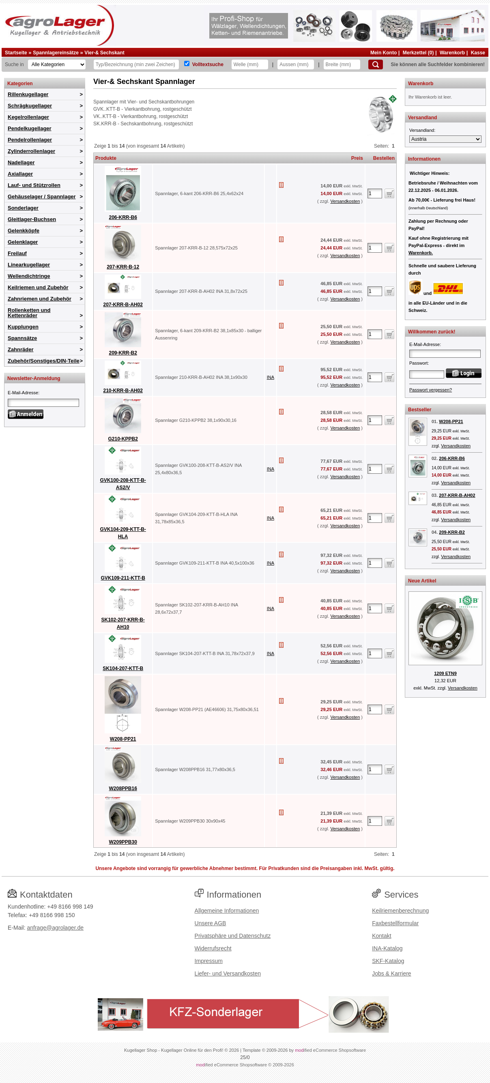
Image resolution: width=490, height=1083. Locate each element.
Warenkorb (452, 53)
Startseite (16, 53)
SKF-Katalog (388, 961)
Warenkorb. (420, 252)
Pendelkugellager (30, 128)
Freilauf (17, 253)
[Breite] (342, 64)
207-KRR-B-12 (123, 262)
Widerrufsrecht (213, 948)
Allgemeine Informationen (227, 910)
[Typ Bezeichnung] (136, 64)
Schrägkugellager (30, 106)
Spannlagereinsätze (56, 53)
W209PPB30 (123, 837)
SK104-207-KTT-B (123, 663)
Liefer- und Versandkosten (228, 973)
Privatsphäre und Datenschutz (233, 936)
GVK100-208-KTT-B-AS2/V (123, 479)
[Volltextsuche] (186, 63)
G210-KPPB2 (123, 434)
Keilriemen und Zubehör (38, 287)
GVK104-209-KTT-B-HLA (123, 528)
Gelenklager (23, 242)
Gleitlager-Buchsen (32, 219)
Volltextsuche (208, 64)
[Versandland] (445, 139)
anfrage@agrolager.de (55, 927)
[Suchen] (375, 64)
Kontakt (381, 936)
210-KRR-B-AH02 (122, 385)
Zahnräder (21, 349)
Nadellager (21, 162)
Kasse (478, 53)
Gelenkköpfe (23, 231)
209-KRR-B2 (123, 348)
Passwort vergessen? (430, 389)
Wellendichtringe (29, 276)
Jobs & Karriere (391, 973)
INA (270, 377)
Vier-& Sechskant (104, 53)
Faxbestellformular (395, 923)
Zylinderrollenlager (31, 151)
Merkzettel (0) (418, 53)
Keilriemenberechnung (400, 910)
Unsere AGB (210, 923)
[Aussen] (295, 64)
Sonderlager (23, 208)
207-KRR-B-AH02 (122, 299)
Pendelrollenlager (30, 140)
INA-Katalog (387, 948)
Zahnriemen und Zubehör (39, 299)
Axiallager (20, 174)
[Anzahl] (375, 193)
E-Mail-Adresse (23, 392)
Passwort (418, 363)
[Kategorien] (57, 64)
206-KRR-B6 (123, 212)
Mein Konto (383, 53)
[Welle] (250, 64)
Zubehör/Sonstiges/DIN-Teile (44, 361)
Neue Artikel (422, 581)
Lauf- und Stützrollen (34, 185)
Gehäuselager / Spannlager (42, 196)
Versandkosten (345, 201)
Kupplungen (23, 327)
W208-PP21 (123, 734)
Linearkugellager (29, 265)
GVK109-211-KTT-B (123, 573)
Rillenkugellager (28, 94)
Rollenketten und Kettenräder (29, 312)
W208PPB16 (123, 783)
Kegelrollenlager (28, 117)
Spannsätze (22, 338)
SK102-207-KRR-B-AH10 (122, 619)
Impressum (209, 961)
